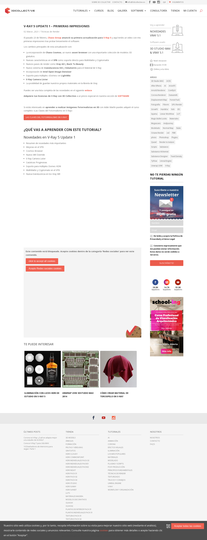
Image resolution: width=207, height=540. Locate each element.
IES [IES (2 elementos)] (179, 109)
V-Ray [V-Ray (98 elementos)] (167, 165)
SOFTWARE (123, 96)
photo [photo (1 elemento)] (153, 137)
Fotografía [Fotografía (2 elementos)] (155, 104)
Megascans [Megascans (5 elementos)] (156, 123)
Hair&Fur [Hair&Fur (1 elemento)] (164, 109)
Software (137, 10)
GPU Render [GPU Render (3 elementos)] (177, 104)
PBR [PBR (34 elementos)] (173, 133)
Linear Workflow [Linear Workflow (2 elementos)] (167, 114)
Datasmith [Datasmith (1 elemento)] (173, 95)
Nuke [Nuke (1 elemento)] (178, 128)
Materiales (113, 457)
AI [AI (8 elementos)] (165, 85)
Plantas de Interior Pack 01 (78, 509)
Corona (112, 444)
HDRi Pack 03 (71, 480)
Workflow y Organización (120, 490)
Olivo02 (69, 506)
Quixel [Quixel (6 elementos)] (154, 142)
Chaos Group (54, 37)
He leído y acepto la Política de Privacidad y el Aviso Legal (166, 237)
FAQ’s (152, 444)
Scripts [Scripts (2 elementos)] (154, 147)
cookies (104, 530)
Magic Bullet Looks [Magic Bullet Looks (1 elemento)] (159, 118)
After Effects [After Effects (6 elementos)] (156, 85)
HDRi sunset (71, 490)
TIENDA (175, 10)
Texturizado (114, 477)
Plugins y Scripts (116, 464)
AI (108, 438)
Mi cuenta (190, 10)
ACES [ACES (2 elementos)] (168, 81)
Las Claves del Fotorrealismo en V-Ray (46, 117)
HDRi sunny (71, 486)
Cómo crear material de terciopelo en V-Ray (114, 395)
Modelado (113, 460)
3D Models (70, 438)
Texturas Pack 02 (74, 519)
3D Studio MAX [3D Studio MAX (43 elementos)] (157, 81)
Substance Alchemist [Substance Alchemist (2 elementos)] (159, 151)
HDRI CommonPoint (75, 457)
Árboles (69, 441)
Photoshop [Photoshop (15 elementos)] (164, 137)
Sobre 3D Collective (101, 2)
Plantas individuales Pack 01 (79, 512)
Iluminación (113, 451)
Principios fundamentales (120, 470)
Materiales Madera (74, 496)
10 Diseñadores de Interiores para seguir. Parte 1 (38, 447)
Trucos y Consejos (116, 480)
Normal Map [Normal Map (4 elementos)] (168, 128)
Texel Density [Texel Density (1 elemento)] (176, 156)
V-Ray (110, 486)
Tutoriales (80, 10)
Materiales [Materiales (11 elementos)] (174, 118)
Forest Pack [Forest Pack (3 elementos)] (174, 100)
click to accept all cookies (42, 261)
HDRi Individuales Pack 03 (77, 460)
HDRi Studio (71, 483)
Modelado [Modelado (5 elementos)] (155, 128)
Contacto (117, 2)
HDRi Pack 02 (71, 477)
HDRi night (71, 470)
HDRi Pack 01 (71, 473)
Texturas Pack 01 (74, 516)
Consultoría (158, 10)
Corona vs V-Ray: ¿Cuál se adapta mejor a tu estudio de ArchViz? (40, 439)
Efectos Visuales (115, 447)
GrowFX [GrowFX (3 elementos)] (154, 109)
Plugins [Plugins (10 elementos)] (175, 137)
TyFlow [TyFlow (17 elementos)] (154, 161)
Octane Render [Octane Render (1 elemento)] (157, 133)
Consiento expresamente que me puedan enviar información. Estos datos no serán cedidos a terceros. (166, 250)
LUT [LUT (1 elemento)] (178, 114)
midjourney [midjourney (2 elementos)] (168, 123)
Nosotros (155, 438)
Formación (71, 444)
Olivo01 (69, 503)
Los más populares (116, 454)
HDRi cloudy (72, 454)
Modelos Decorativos (76, 499)
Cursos (99, 10)
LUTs (68, 493)
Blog (110, 10)
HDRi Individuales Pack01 (77, 464)
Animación (113, 441)
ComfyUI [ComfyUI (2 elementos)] (171, 90)
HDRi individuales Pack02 (77, 467)
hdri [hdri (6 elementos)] (173, 109)
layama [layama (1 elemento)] (154, 114)
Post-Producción (116, 467)
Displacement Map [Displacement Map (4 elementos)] (159, 100)
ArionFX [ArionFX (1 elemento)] (172, 85)
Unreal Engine (114, 483)
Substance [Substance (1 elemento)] (164, 147)
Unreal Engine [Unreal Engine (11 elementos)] (165, 161)
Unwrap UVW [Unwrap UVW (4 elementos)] (156, 165)
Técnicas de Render (50, 31)
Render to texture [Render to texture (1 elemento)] (167, 142)
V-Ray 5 (107, 37)
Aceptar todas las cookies (187, 526)
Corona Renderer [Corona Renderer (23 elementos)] (158, 95)
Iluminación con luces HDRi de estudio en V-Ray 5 (41, 395)
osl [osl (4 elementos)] (168, 133)
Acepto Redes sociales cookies (45, 268)
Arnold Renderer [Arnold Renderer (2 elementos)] (158, 90)
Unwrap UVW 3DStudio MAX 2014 (78, 395)
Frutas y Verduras (74, 447)
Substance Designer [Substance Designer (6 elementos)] (159, 156)
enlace (88, 90)
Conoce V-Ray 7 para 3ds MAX (36, 443)
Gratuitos (70, 451)
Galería (122, 10)
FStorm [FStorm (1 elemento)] (166, 104)
